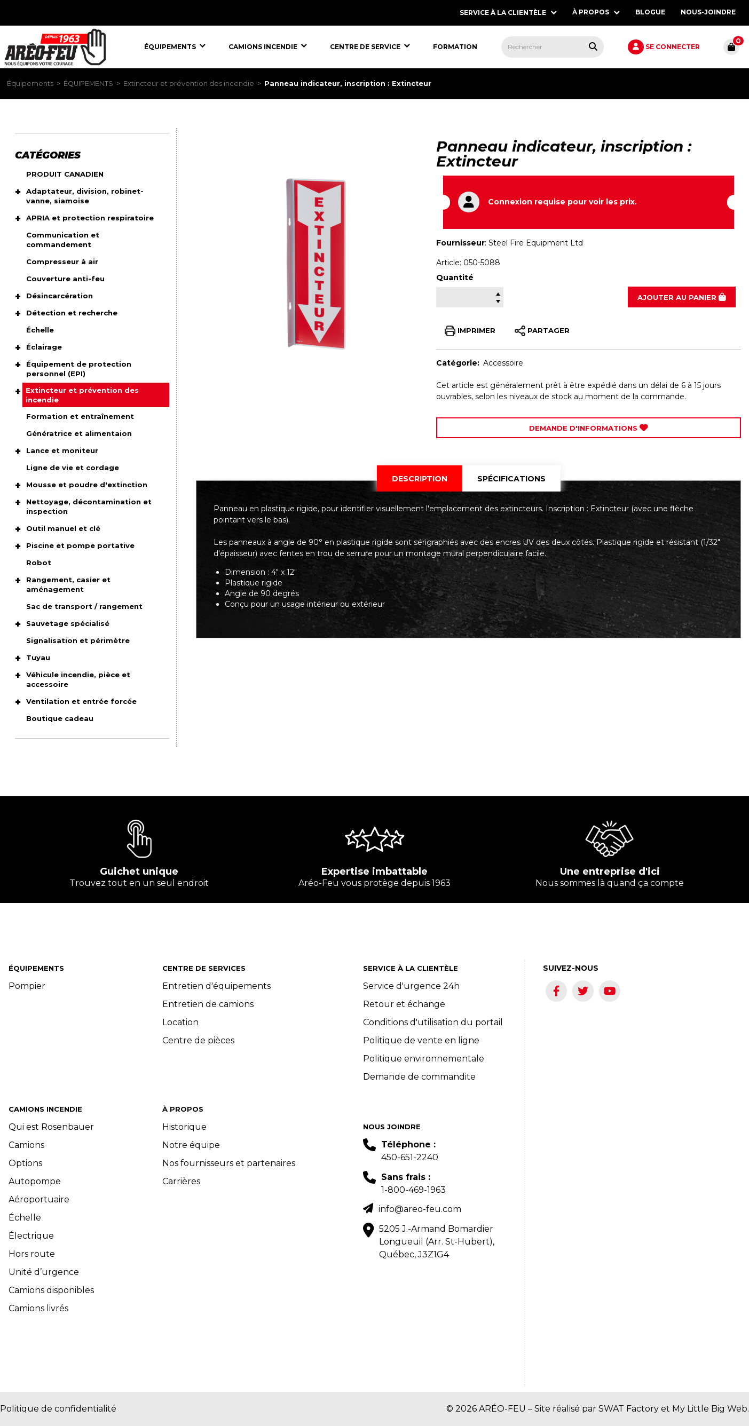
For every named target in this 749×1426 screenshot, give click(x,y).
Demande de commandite (419, 1077)
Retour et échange (404, 1004)
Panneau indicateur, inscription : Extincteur (347, 84)
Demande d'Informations (588, 428)
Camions (26, 1145)
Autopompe (35, 1181)
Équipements (30, 84)
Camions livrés (38, 1308)
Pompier (27, 986)
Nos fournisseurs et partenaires (228, 1163)
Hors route (32, 1254)
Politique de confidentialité (58, 1409)
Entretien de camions (208, 1004)
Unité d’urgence (44, 1272)
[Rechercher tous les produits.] (593, 46)
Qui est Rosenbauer (51, 1127)
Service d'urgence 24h (411, 986)
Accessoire (503, 363)
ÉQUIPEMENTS (88, 84)
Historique (184, 1127)
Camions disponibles (51, 1290)
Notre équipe (191, 1145)
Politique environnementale (423, 1058)
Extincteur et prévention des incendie (188, 84)
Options (25, 1163)
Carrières (181, 1181)
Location (180, 1022)
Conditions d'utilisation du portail (433, 1022)
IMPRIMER (470, 331)
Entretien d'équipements (216, 986)
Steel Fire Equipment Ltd (535, 243)
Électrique (31, 1236)
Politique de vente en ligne (421, 1040)
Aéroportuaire (39, 1199)
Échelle (25, 1218)
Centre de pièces (198, 1040)
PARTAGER (542, 331)
